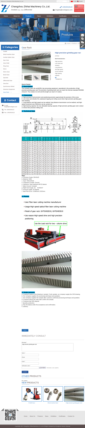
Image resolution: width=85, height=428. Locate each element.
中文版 (73, 1)
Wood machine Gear (52, 403)
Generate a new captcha (52, 367)
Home (68, 43)
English (80, 1)
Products (74, 43)
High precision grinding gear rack (47, 347)
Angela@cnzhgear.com (63, 10)
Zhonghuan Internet (60, 426)
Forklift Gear (31, 403)
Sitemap (68, 426)
